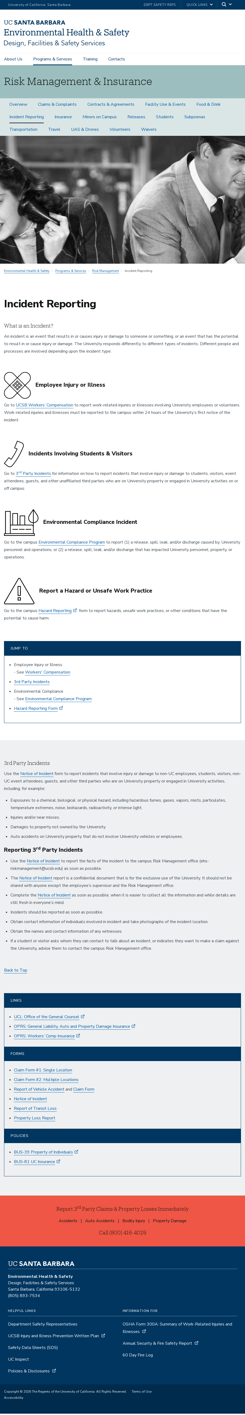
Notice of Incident (36, 775)
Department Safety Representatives (42, 1325)
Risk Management (105, 272)
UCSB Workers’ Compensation (44, 406)
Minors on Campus (100, 118)
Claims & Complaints (57, 106)
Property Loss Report (34, 1119)
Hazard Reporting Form (36, 710)
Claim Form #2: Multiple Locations (46, 1081)
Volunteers (120, 131)
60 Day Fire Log (138, 1356)
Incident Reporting (26, 118)
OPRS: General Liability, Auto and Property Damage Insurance (72, 1028)
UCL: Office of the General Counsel (46, 1018)
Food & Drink (208, 106)
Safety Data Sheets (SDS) (33, 1349)
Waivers (149, 131)
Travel (54, 131)
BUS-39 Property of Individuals (43, 1153)
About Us (13, 59)
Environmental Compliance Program (71, 544)
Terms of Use (141, 1393)
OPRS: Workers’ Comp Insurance (44, 1037)
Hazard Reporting (55, 612)
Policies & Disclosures (29, 1372)
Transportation (23, 131)
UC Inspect (18, 1361)
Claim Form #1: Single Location (43, 1071)
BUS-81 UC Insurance (34, 1163)
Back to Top (15, 971)
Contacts (116, 59)
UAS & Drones (85, 131)
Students (165, 118)
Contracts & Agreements (110, 106)
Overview (18, 106)
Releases (136, 118)
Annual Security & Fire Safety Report (157, 1345)
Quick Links (197, 5)
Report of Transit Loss (35, 1110)
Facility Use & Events (165, 106)
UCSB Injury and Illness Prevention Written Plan (53, 1337)
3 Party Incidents (33, 475)
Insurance (63, 118)
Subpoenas (194, 118)
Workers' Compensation (47, 673)
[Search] (227, 5)
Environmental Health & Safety (26, 272)
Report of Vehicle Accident (39, 1091)
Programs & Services (52, 59)
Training (90, 59)
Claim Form (83, 1091)
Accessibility (13, 1399)
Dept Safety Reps (160, 5)
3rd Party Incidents (32, 683)
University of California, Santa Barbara (39, 5)
